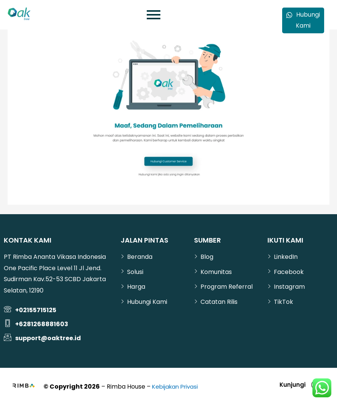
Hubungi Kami (303, 21)
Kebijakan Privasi (176, 386)
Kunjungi (290, 384)
